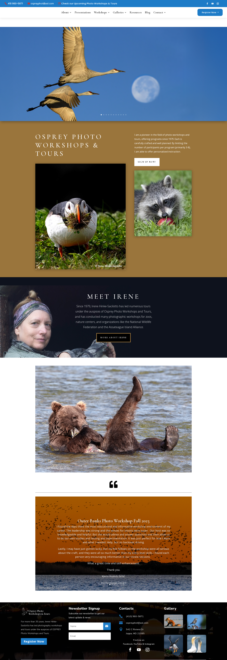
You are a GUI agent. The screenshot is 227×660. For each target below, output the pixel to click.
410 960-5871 (15, 3)
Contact (158, 12)
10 (123, 105)
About (65, 12)
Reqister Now (209, 12)
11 (125, 105)
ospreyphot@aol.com (42, 3)
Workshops (100, 12)
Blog (147, 12)
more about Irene (113, 328)
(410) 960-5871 (135, 607)
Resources (136, 12)
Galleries (118, 12)
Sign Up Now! (147, 152)
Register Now (34, 632)
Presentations (83, 12)
